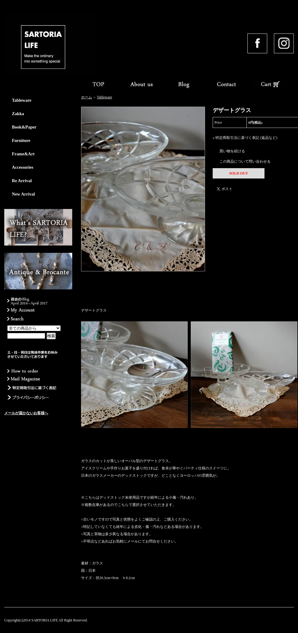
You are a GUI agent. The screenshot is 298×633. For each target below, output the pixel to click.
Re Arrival (22, 180)
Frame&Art (23, 153)
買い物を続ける (232, 151)
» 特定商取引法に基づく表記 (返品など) (245, 138)
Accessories (22, 167)
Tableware (21, 100)
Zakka (18, 113)
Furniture (21, 140)
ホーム (86, 97)
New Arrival (23, 194)
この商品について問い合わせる (245, 161)
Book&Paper (24, 127)
